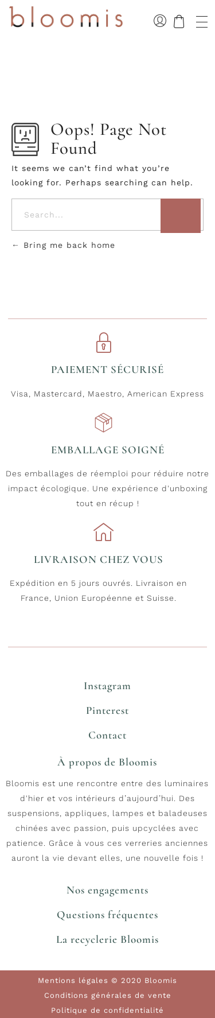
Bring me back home (63, 245)
